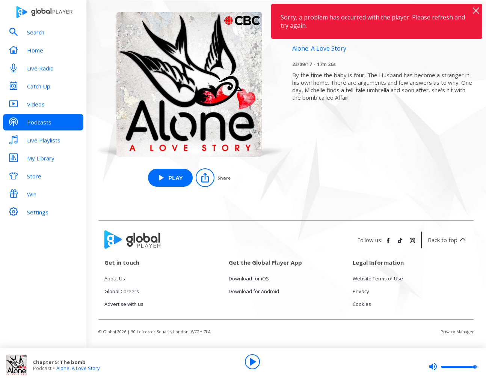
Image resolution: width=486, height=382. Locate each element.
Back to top (448, 240)
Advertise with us (123, 304)
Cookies (362, 304)
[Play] (252, 361)
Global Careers (121, 291)
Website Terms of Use (378, 278)
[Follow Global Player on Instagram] (412, 243)
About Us (114, 278)
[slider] (453, 367)
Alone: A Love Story (78, 368)
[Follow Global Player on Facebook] (388, 243)
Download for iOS (249, 278)
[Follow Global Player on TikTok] (400, 243)
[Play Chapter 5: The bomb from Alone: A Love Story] (170, 178)
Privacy (361, 291)
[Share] (213, 177)
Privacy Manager (457, 331)
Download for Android (254, 291)
